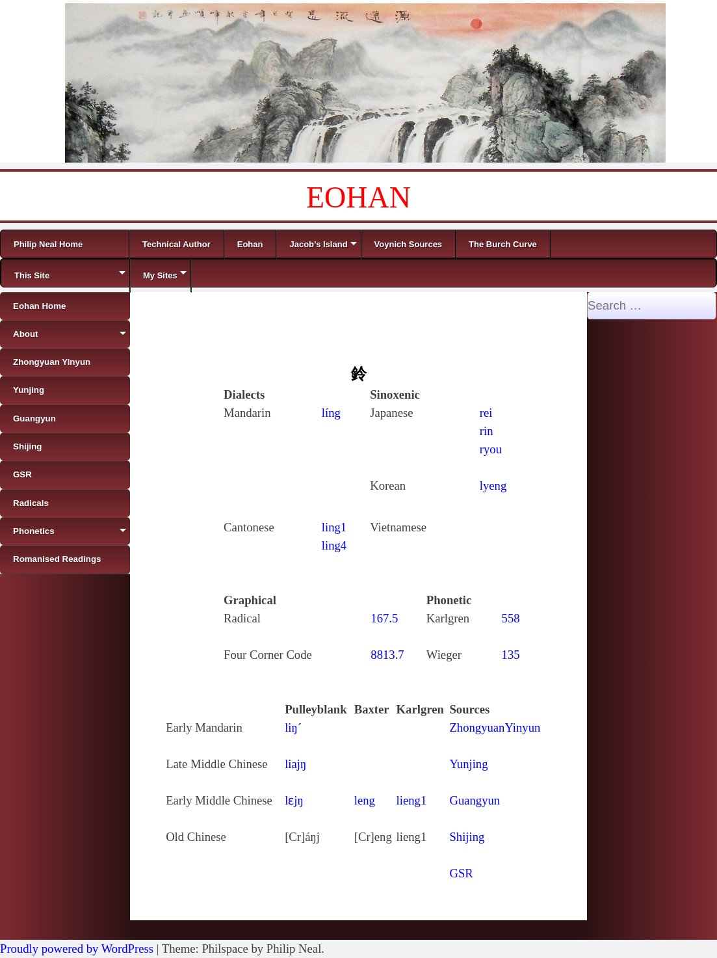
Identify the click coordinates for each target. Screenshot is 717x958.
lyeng (493, 485)
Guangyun (474, 800)
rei (486, 412)
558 (511, 618)
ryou (491, 449)
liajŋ (295, 764)
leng (364, 800)
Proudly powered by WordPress (76, 948)
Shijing (466, 837)
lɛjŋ (294, 800)
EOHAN (358, 197)
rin (486, 431)
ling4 (334, 545)
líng (331, 412)
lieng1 (412, 800)
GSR (461, 873)
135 (511, 654)
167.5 (384, 618)
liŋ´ (293, 727)
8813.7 (387, 654)
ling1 (334, 527)
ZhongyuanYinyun (494, 727)
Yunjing (468, 764)
